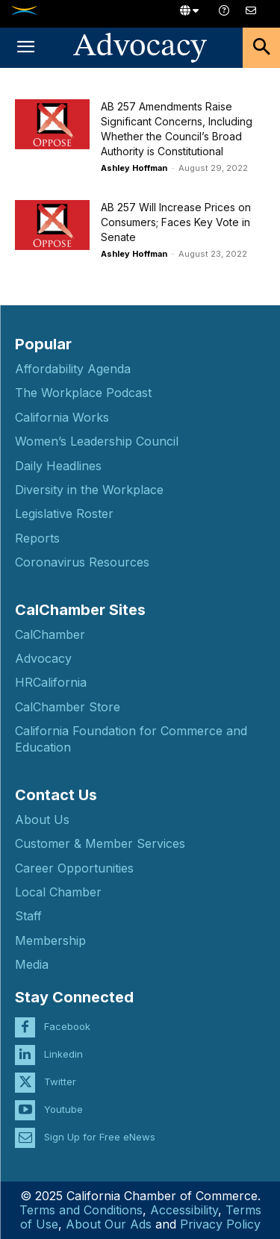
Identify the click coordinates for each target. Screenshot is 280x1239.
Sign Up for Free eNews (99, 1137)
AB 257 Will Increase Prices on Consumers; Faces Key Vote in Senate (176, 222)
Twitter (60, 1081)
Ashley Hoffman (134, 168)
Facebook (67, 1026)
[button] (25, 48)
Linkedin (63, 1054)
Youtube (63, 1109)
